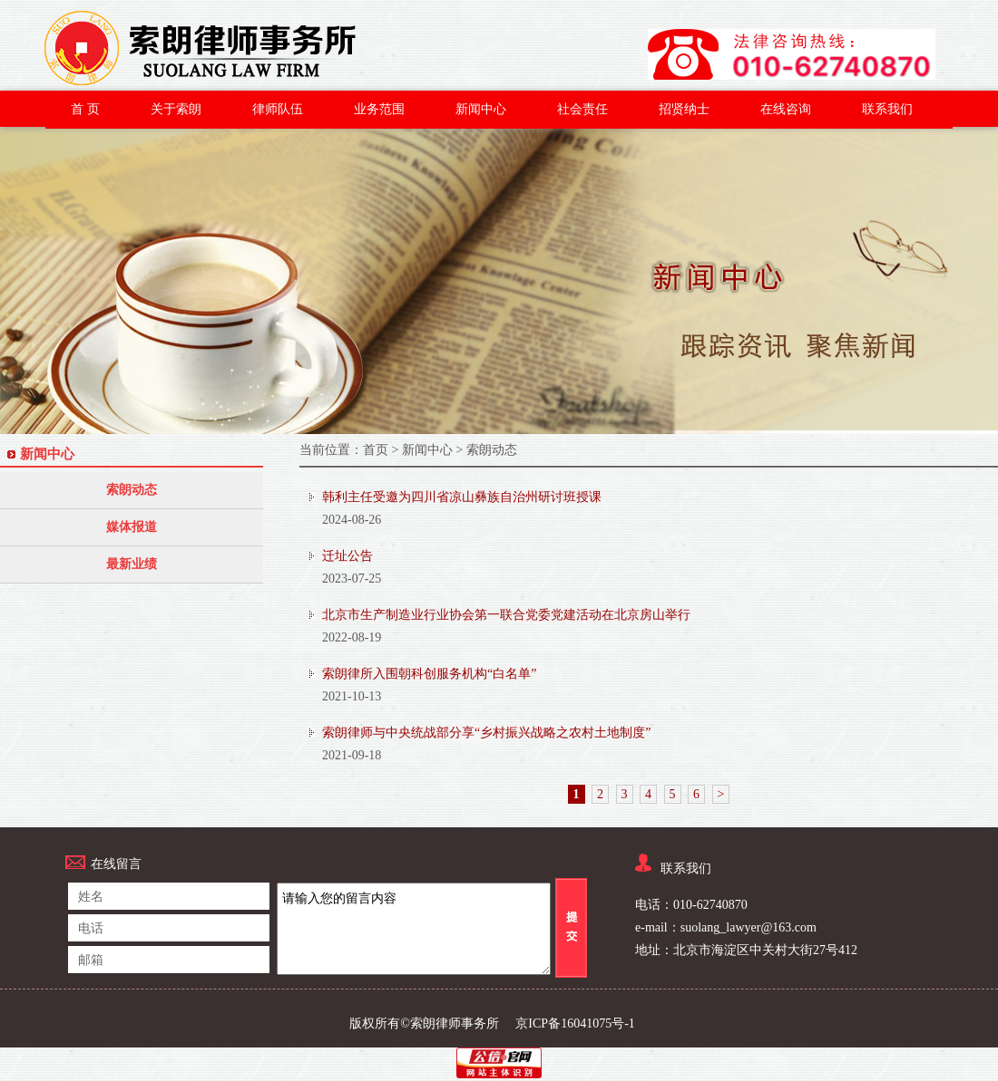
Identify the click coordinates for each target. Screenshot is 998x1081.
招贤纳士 (684, 108)
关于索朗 (176, 108)
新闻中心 (480, 108)
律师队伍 (277, 108)
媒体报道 (131, 527)
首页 (375, 450)
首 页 (85, 108)
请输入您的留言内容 (414, 929)
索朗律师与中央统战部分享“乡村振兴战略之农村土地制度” (486, 732)
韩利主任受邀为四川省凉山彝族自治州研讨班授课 (462, 497)
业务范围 (379, 108)
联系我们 (887, 108)
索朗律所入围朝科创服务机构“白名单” (429, 673)
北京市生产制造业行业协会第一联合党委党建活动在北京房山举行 (506, 615)
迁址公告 (347, 556)
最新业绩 (131, 564)
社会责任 (582, 108)
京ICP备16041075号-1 (574, 1023)
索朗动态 (131, 490)
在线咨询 (785, 108)
